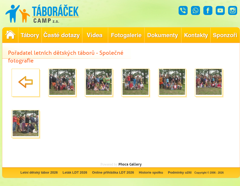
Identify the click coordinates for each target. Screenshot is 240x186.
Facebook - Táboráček (207, 10)
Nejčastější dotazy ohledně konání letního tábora (62, 35)
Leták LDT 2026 (75, 172)
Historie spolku (151, 172)
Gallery (135, 164)
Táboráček (42, 14)
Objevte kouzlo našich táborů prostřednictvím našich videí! (95, 35)
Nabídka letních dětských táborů (30, 35)
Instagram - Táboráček (232, 10)
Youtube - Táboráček (220, 10)
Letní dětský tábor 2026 (39, 172)
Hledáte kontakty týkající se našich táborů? (195, 35)
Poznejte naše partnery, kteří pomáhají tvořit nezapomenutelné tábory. (225, 35)
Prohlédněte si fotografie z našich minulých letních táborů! (126, 35)
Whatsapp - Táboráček (195, 10)
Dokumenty (162, 35)
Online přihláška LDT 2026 (113, 172)
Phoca (123, 164)
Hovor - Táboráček (183, 10)
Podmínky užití (180, 172)
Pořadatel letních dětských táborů (10, 35)
